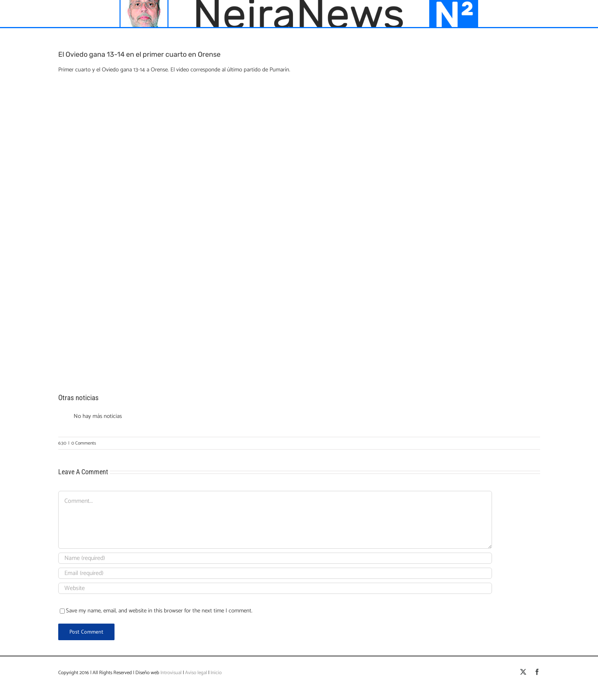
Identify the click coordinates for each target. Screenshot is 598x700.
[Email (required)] (275, 573)
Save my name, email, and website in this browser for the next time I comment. (159, 610)
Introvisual (170, 673)
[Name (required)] (275, 558)
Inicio (216, 673)
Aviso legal (196, 673)
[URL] (275, 588)
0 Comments (83, 443)
